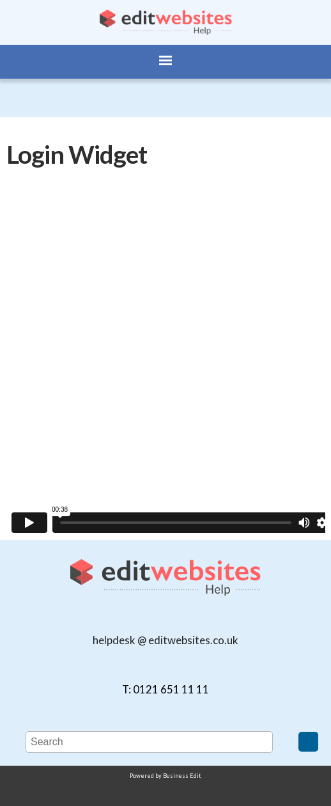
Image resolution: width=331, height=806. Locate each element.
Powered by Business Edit (165, 775)
